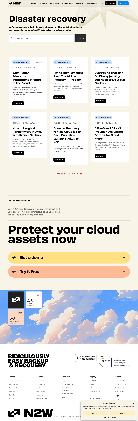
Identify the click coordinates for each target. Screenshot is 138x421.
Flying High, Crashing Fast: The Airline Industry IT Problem (68, 76)
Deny (122, 413)
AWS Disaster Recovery (21, 62)
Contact (113, 417)
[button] (134, 403)
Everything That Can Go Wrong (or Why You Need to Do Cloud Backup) (110, 78)
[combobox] (42, 38)
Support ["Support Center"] (118, 377)
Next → (80, 173)
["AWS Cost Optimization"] (42, 384)
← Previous (59, 173)
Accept (95, 413)
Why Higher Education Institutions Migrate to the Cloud (26, 78)
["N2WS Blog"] (69, 381)
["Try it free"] (16, 391)
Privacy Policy (105, 417)
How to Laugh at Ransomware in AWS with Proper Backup (27, 131)
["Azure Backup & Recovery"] (16, 388)
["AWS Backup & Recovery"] (16, 384)
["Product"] (16, 381)
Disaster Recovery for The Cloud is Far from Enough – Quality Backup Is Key (67, 135)
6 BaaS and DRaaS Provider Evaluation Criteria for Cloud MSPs (109, 133)
